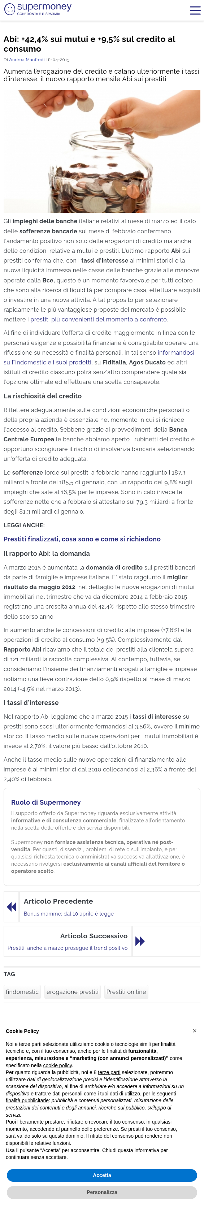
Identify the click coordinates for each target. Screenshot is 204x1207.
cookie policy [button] (57, 1065)
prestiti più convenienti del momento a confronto (98, 319)
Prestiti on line (126, 991)
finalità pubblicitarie (27, 1100)
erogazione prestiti (73, 991)
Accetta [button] (102, 1175)
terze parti (109, 1072)
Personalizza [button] (102, 1192)
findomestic (22, 991)
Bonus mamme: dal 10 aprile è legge (69, 914)
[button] (194, 1031)
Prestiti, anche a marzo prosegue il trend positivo (68, 948)
